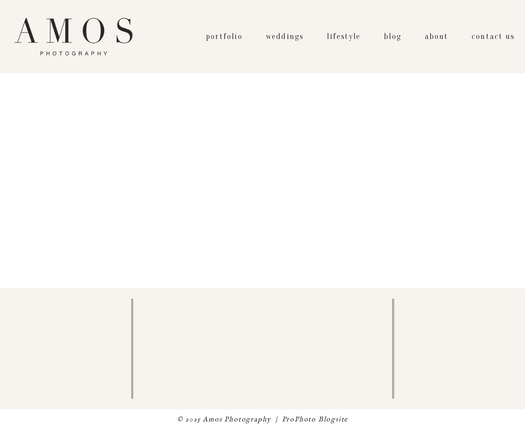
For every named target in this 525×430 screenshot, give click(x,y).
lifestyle (343, 36)
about (436, 36)
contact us (493, 36)
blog (392, 36)
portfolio (224, 36)
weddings (285, 36)
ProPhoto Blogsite (315, 419)
